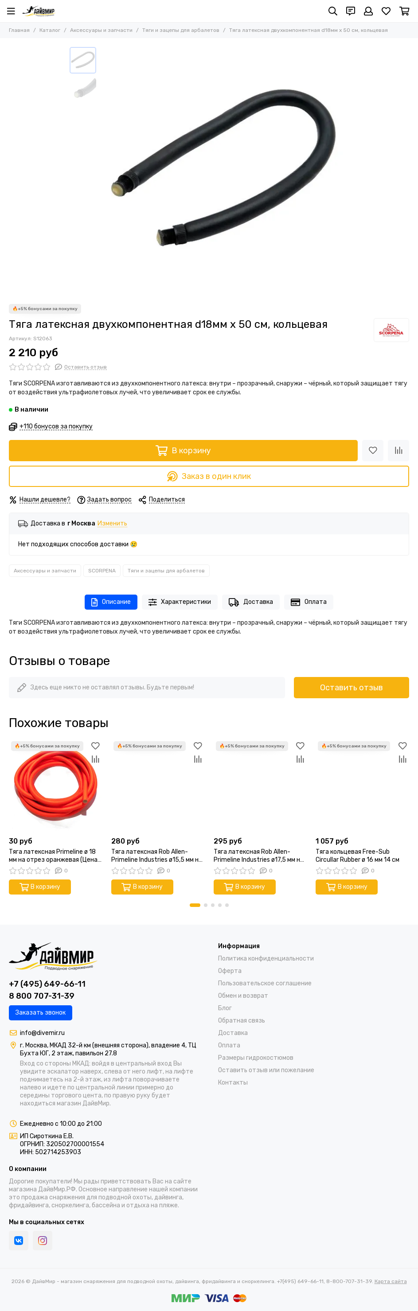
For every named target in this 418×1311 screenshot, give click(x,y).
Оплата (309, 602)
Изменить (112, 524)
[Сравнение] (398, 450)
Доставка (251, 602)
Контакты (233, 1082)
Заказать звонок (41, 1012)
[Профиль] (368, 11)
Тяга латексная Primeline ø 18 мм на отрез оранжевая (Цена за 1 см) (53, 856)
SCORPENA (102, 571)
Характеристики (179, 602)
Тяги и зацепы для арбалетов (180, 30)
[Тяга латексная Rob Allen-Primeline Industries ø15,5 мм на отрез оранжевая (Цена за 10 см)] (158, 786)
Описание (111, 602)
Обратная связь (241, 1020)
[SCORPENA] (391, 330)
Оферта (230, 971)
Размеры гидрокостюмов (255, 1058)
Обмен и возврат (243, 996)
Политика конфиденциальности (266, 958)
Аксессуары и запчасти (101, 30)
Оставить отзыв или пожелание (266, 1070)
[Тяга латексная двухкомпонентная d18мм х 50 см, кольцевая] (225, 171)
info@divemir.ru (42, 1033)
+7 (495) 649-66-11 (47, 984)
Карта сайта (391, 1281)
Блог (225, 1008)
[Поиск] (333, 11)
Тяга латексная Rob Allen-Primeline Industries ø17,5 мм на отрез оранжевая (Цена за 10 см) (259, 856)
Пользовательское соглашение (265, 983)
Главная (19, 30)
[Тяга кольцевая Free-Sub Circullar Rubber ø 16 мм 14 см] (362, 786)
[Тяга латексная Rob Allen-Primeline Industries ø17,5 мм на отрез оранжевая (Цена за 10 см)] (260, 786)
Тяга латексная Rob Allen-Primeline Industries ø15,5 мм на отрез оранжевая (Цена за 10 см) (156, 856)
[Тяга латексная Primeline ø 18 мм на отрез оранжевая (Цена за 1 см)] (55, 786)
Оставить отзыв (351, 687)
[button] (195, 905)
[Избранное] (386, 11)
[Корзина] (404, 11)
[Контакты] (350, 11)
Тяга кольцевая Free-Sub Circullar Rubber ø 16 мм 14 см (357, 856)
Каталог (49, 30)
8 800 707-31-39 (41, 996)
